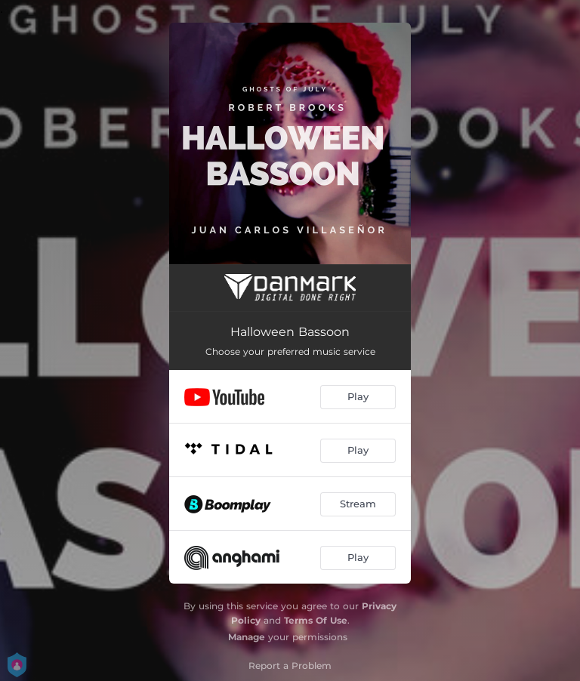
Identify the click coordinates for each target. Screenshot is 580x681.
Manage (246, 636)
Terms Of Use (315, 620)
